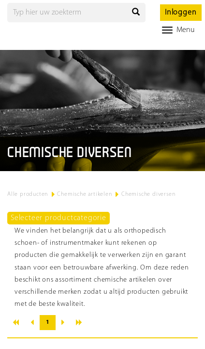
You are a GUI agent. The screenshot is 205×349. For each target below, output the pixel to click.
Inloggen (180, 12)
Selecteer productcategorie (58, 218)
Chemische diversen (148, 194)
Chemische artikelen (84, 194)
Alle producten (27, 194)
